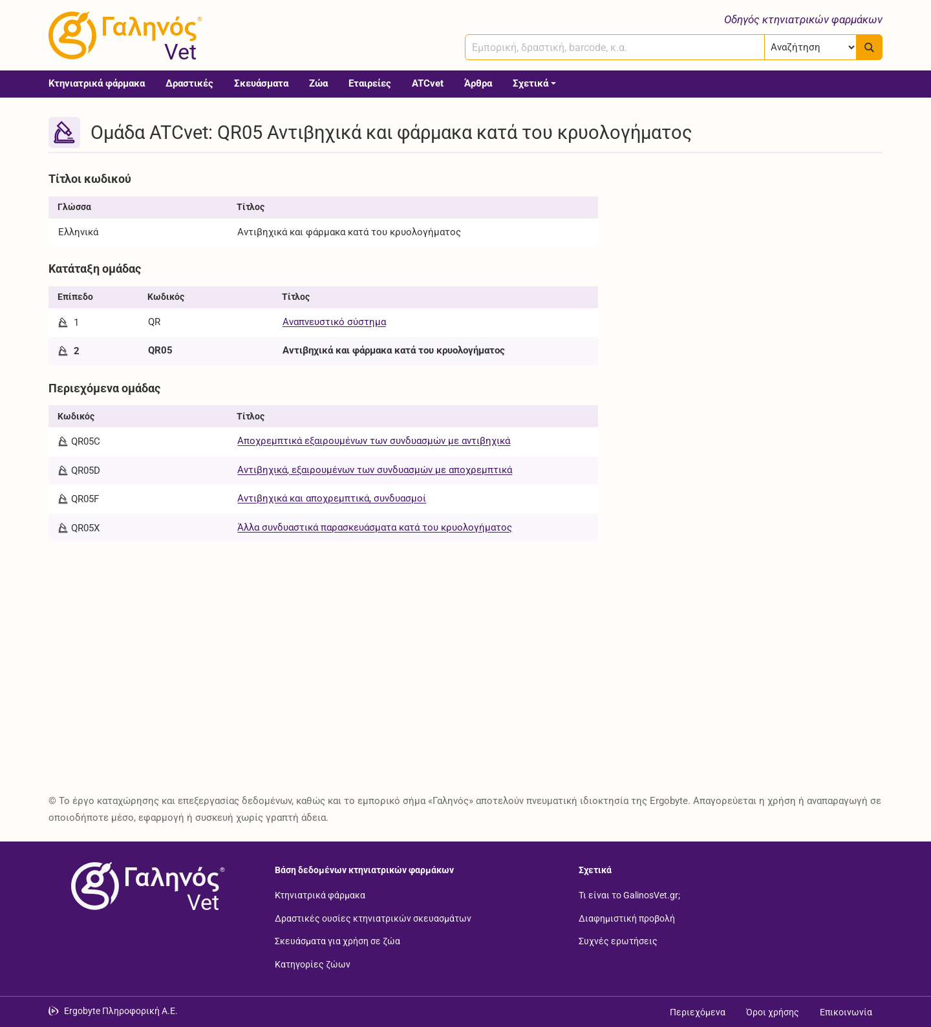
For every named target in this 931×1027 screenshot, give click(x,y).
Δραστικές (189, 83)
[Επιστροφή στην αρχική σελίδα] (145, 886)
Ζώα (318, 83)
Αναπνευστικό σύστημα (334, 322)
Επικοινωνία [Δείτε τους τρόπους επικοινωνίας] (846, 1012)
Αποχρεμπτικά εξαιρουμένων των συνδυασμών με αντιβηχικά (373, 441)
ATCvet (428, 83)
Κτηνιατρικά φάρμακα (96, 83)
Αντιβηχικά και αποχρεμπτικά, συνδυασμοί (331, 498)
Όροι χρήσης (772, 1012)
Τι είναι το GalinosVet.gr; (629, 895)
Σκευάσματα (261, 83)
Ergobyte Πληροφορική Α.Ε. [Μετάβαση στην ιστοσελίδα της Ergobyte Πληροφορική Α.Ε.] (121, 1011)
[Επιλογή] (810, 47)
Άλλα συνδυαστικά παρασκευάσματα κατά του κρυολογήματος (374, 527)
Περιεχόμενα (697, 1012)
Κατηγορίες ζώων (312, 963)
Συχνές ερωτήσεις (618, 941)
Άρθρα (478, 83)
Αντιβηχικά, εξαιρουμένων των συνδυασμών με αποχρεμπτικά (374, 470)
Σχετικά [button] (530, 83)
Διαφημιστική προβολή (627, 918)
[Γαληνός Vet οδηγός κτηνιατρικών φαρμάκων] (122, 35)
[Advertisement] (750, 257)
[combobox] (615, 47)
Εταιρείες (369, 83)
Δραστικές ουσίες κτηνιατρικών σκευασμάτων (373, 918)
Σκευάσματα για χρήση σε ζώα (337, 941)
